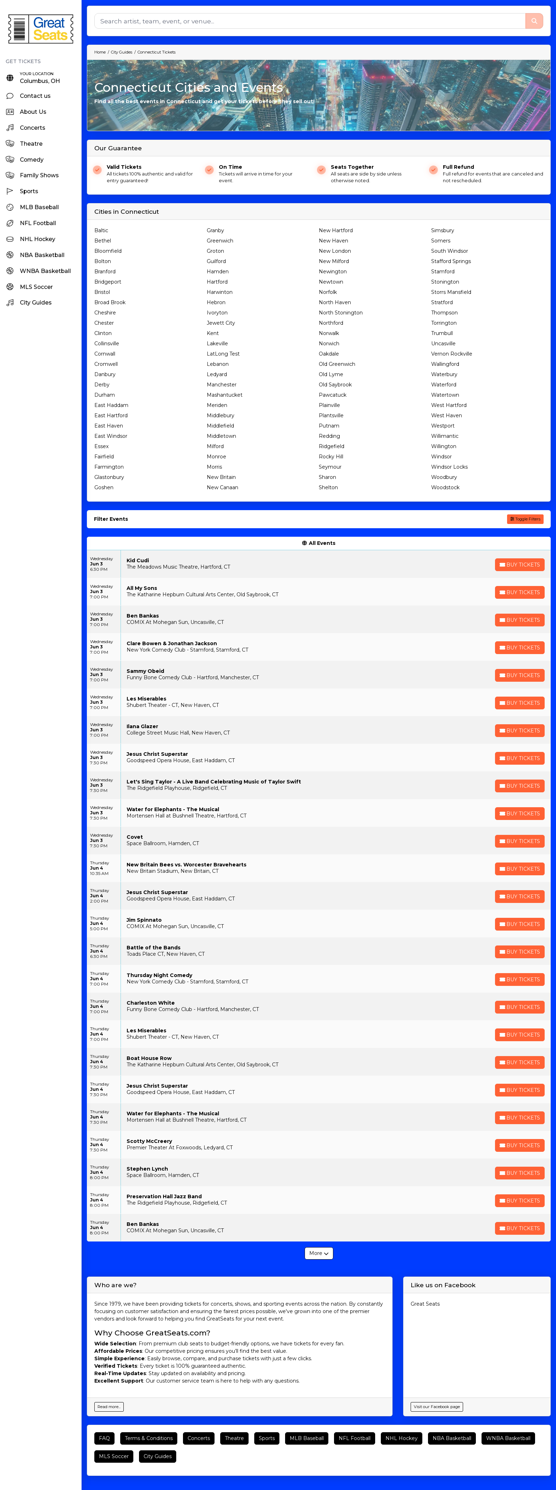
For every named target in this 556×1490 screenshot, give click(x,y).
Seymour (330, 467)
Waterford (443, 384)
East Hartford (111, 415)
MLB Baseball (307, 1438)
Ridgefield (331, 446)
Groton (215, 251)
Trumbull (442, 333)
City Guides (158, 1456)
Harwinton (220, 292)
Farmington (109, 467)
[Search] (310, 21)
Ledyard (217, 374)
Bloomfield (108, 251)
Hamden (218, 271)
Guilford (216, 261)
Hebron (216, 302)
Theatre (234, 1438)
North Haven (335, 302)
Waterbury (444, 374)
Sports (267, 1438)
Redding (329, 436)
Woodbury (444, 477)
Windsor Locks (449, 467)
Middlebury (220, 415)
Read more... (109, 1406)
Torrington (444, 323)
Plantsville (331, 415)
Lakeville (217, 343)
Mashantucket (225, 395)
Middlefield (220, 426)
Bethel (102, 241)
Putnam (329, 426)
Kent (213, 333)
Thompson (444, 312)
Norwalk (329, 333)
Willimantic (444, 436)
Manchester (222, 384)
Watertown (445, 395)
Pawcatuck (332, 395)
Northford (331, 323)
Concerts (199, 1438)
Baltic (101, 230)
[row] (319, 564)
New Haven (333, 241)
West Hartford (449, 405)
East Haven (108, 426)
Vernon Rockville (451, 354)
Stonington (445, 282)
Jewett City (221, 323)
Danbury (105, 374)
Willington (443, 446)
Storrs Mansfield (451, 292)
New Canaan (222, 487)
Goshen (103, 487)
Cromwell (106, 364)
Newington (333, 271)
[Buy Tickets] (519, 564)
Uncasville (443, 343)
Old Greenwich (337, 364)
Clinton (103, 333)
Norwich (329, 343)
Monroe (216, 456)
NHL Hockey (401, 1438)
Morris (214, 467)
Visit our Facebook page (437, 1406)
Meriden (217, 405)
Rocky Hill (331, 456)
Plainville (329, 405)
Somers (440, 241)
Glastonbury (109, 477)
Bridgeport (107, 282)
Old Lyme (331, 374)
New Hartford (336, 230)
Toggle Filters (525, 519)
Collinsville (106, 343)
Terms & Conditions (149, 1438)
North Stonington (341, 312)
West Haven (446, 415)
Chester (104, 323)
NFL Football (355, 1438)
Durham (104, 395)
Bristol (102, 292)
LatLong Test (223, 354)
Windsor (441, 456)
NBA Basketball (452, 1438)
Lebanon (218, 364)
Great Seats (425, 1304)
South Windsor (449, 251)
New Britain (221, 477)
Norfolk (328, 292)
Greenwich (220, 241)
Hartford (217, 282)
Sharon (327, 477)
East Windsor (110, 436)
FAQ (104, 1438)
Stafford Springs (451, 261)
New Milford (334, 261)
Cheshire (105, 312)
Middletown (221, 436)
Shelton (328, 487)
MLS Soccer (114, 1456)
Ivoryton (217, 312)
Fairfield (104, 456)
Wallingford (445, 364)
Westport (443, 426)
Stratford (442, 302)
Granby (215, 230)
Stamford (443, 271)
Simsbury (442, 230)
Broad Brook (110, 302)
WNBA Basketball (508, 1438)
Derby (102, 384)
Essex (101, 446)
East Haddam (111, 405)
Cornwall (104, 354)
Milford (215, 446)
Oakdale (329, 354)
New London (335, 251)
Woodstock (445, 487)
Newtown (331, 282)
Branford (105, 271)
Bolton (102, 261)
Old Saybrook (335, 384)
